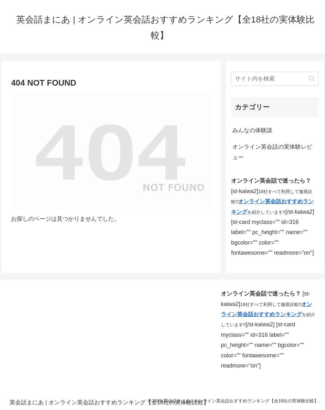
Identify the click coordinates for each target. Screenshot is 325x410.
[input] (274, 79)
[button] (311, 78)
